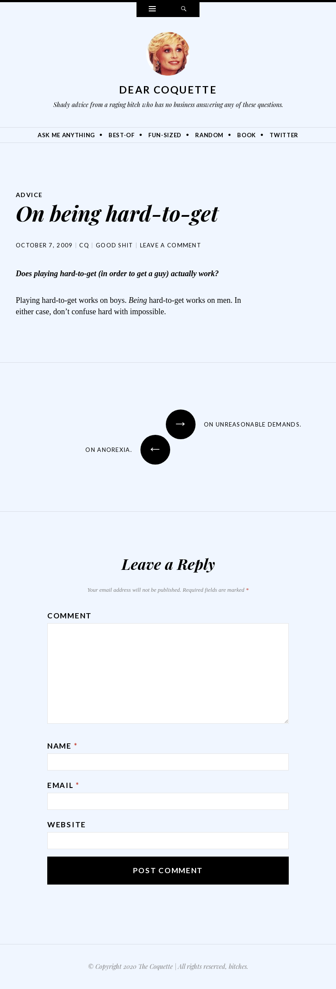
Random (209, 135)
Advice (29, 194)
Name (62, 745)
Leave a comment (171, 245)
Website (66, 824)
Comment (69, 615)
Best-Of (121, 135)
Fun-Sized (165, 135)
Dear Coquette (168, 89)
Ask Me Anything (66, 135)
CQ (84, 245)
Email (63, 785)
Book (246, 135)
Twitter (284, 135)
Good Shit (114, 245)
